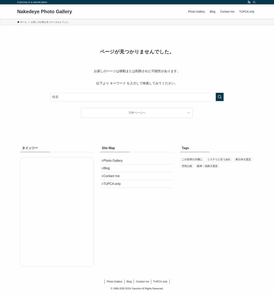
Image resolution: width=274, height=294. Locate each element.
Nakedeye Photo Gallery (44, 11)
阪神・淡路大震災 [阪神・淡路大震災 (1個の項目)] (207, 165)
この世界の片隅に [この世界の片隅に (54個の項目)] (192, 159)
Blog (108, 170)
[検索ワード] (137, 97)
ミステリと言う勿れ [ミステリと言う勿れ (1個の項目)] (219, 159)
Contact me (113, 180)
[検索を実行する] (220, 97)
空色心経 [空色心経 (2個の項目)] (187, 165)
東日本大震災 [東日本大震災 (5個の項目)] (243, 159)
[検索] (254, 2)
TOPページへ (136, 112)
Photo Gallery (114, 161)
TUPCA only (113, 189)
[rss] (249, 2)
